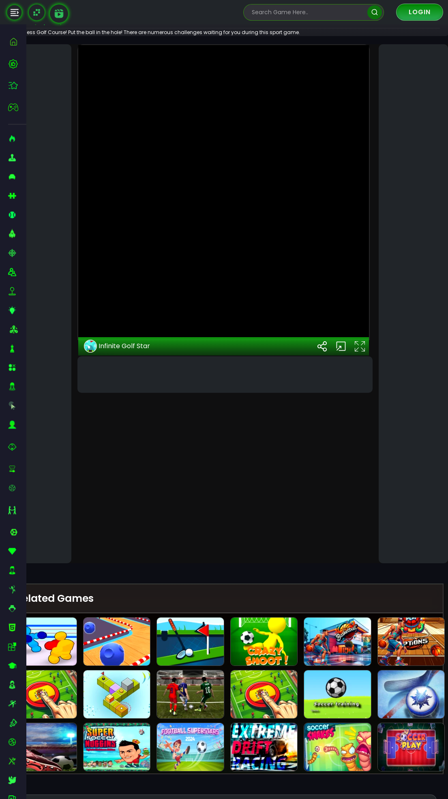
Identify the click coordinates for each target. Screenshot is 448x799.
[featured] (17, 85)
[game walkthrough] (59, 13)
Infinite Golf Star (139, 527)
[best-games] (17, 63)
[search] (374, 12)
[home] (17, 41)
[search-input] (308, 12)
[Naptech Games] (36, 12)
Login (420, 12)
